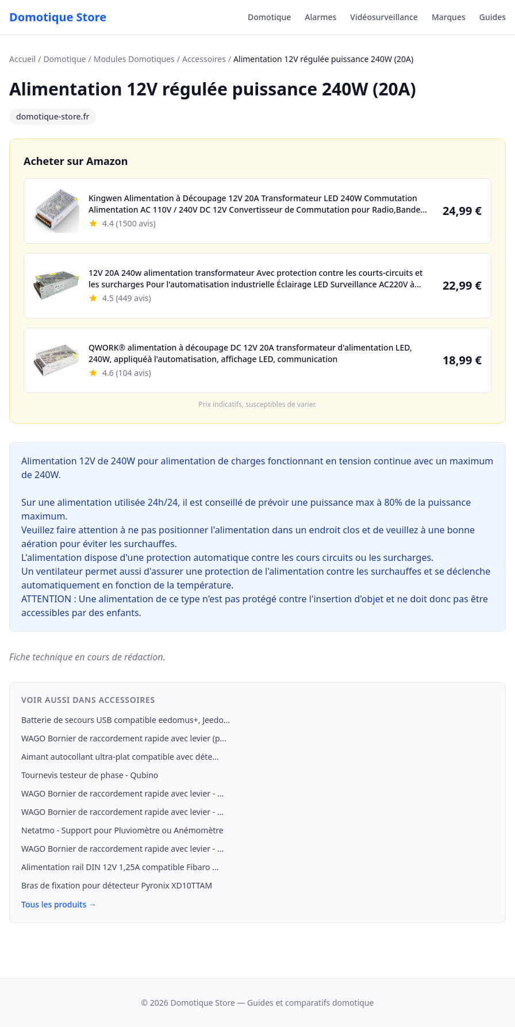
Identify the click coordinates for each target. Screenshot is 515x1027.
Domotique (269, 16)
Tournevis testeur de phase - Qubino (89, 775)
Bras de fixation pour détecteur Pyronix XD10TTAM (116, 885)
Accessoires (204, 58)
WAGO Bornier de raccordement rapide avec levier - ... (122, 793)
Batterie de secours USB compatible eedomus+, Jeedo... (125, 719)
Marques (449, 16)
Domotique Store (57, 17)
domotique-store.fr (52, 116)
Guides (492, 16)
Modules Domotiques (134, 58)
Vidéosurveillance (384, 16)
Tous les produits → (59, 904)
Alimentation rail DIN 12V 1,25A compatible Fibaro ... (119, 866)
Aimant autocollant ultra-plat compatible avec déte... (120, 756)
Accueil (22, 58)
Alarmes (320, 16)
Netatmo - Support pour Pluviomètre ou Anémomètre (122, 830)
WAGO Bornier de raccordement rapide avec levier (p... (123, 738)
